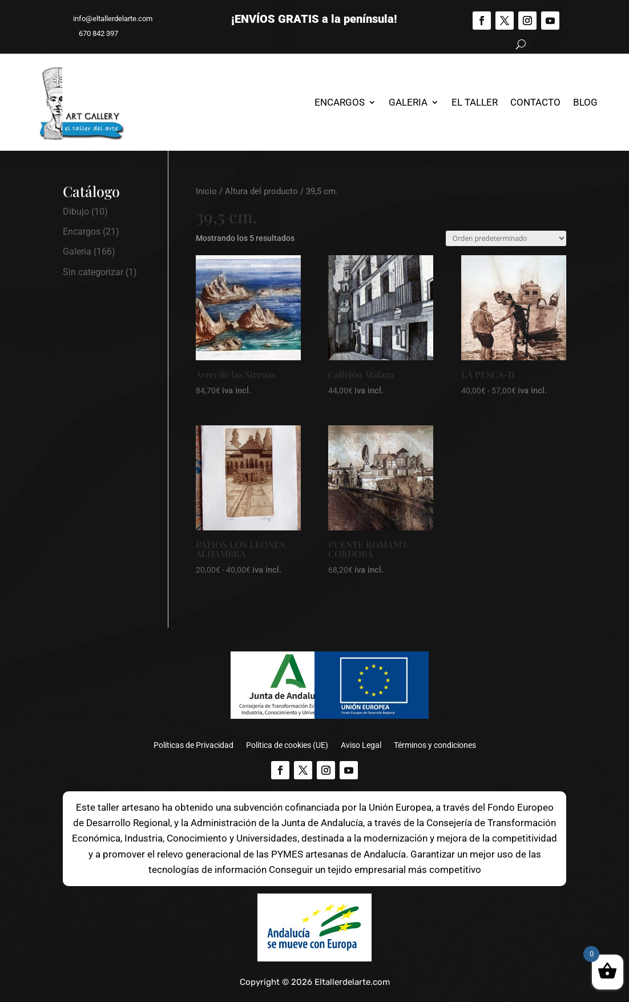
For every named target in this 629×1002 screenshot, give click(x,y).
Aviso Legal (361, 745)
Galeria (408, 102)
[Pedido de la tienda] (506, 238)
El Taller (474, 102)
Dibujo (76, 211)
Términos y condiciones (435, 745)
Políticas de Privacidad (193, 745)
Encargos (339, 102)
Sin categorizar (93, 272)
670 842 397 (93, 33)
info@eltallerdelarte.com (107, 18)
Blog (585, 102)
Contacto (535, 102)
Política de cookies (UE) (287, 745)
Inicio (206, 191)
